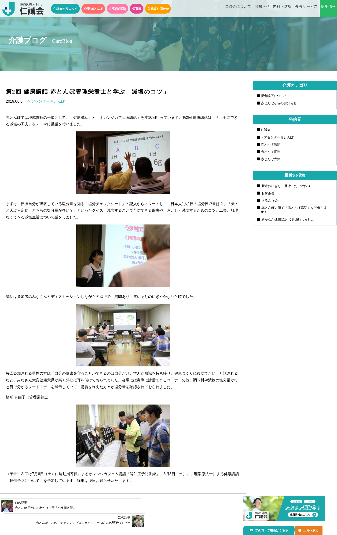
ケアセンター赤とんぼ (46, 101)
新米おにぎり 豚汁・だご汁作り (286, 186)
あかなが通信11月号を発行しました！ (289, 220)
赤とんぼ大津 (270, 159)
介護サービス (306, 8)
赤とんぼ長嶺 (270, 152)
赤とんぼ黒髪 (270, 145)
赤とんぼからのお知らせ (279, 103)
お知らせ (262, 8)
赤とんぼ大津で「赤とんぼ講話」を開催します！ (294, 210)
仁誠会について (238, 8)
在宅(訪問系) (117, 9)
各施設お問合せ (158, 9)
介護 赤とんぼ (93, 9)
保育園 (136, 9)
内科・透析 (282, 8)
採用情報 (328, 8)
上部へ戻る (311, 529)
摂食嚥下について (274, 96)
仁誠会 (266, 130)
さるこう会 (269, 201)
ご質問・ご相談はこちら (269, 529)
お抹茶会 (268, 193)
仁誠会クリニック (65, 9)
